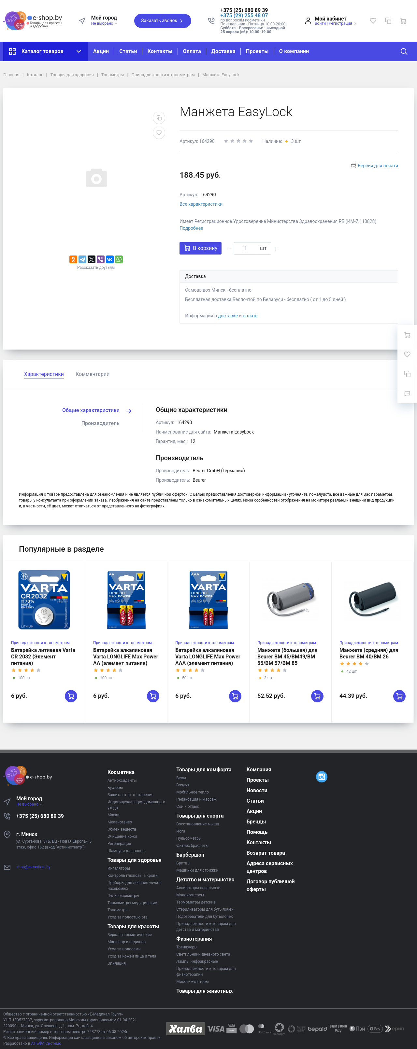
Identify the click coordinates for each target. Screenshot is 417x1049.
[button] (253, 10)
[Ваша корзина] (403, 21)
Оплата (192, 51)
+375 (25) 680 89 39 (40, 816)
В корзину (200, 247)
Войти (320, 23)
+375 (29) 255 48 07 (244, 15)
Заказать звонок (162, 21)
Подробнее (191, 228)
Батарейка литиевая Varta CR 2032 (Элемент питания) (43, 656)
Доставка (223, 51)
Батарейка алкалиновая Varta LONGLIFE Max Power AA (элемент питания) (125, 656)
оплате (250, 315)
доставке (228, 315)
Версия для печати (378, 165)
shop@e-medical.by (33, 867)
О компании (294, 51)
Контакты (160, 51)
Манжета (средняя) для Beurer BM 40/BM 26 (368, 653)
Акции (101, 51)
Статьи (128, 51)
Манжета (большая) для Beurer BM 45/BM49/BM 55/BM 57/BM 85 (287, 656)
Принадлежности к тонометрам (40, 643)
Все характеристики (201, 204)
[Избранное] (373, 21)
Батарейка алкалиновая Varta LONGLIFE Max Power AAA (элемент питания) (207, 656)
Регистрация (340, 23)
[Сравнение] (388, 21)
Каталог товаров (45, 51)
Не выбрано (104, 23)
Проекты (257, 51)
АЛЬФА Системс (45, 1043)
